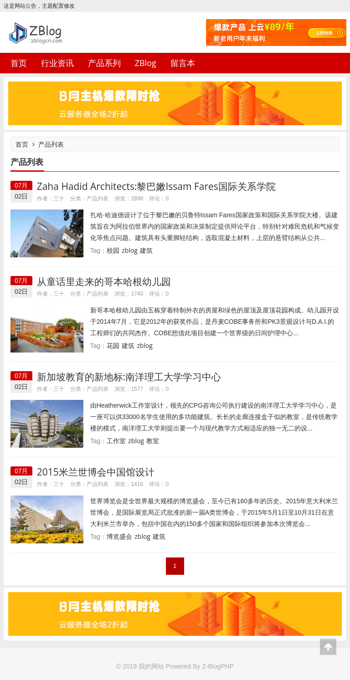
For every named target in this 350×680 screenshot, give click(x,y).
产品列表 (51, 144)
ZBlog (145, 62)
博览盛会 (119, 536)
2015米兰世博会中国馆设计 (95, 471)
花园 (113, 345)
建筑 (146, 250)
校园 (113, 250)
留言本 (182, 62)
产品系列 (104, 62)
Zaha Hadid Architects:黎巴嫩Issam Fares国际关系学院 (156, 186)
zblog (130, 250)
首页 (18, 62)
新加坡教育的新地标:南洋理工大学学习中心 (129, 376)
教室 (152, 440)
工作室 (116, 440)
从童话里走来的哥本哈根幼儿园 (104, 281)
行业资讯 (57, 62)
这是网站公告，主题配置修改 (39, 6)
